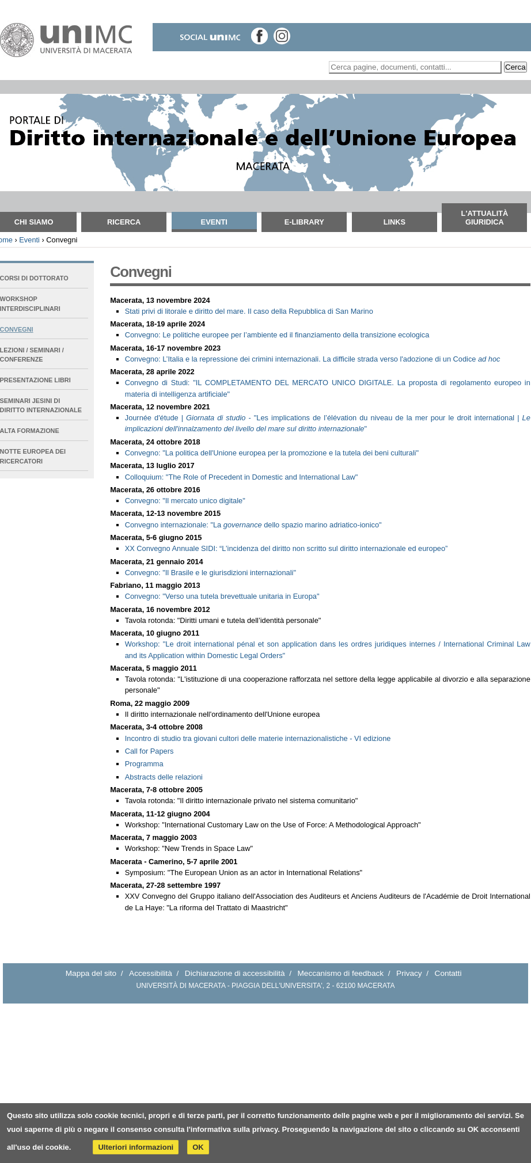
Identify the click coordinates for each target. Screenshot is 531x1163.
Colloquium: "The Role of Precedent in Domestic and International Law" (241, 477)
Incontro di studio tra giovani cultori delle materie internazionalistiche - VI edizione (258, 738)
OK (198, 1147)
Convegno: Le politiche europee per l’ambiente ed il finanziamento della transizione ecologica (277, 334)
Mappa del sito (91, 973)
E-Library (304, 222)
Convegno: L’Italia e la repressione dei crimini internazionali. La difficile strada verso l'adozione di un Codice (312, 359)
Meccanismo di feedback (341, 973)
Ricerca (124, 222)
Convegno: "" (210, 572)
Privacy (409, 973)
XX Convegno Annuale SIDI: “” (286, 548)
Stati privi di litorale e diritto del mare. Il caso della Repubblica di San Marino (249, 311)
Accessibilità (150, 973)
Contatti (448, 973)
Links (394, 222)
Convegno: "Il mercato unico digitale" (185, 500)
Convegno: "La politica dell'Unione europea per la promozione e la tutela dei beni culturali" (272, 453)
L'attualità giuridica (485, 217)
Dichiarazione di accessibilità (235, 973)
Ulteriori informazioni (135, 1147)
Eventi (214, 222)
